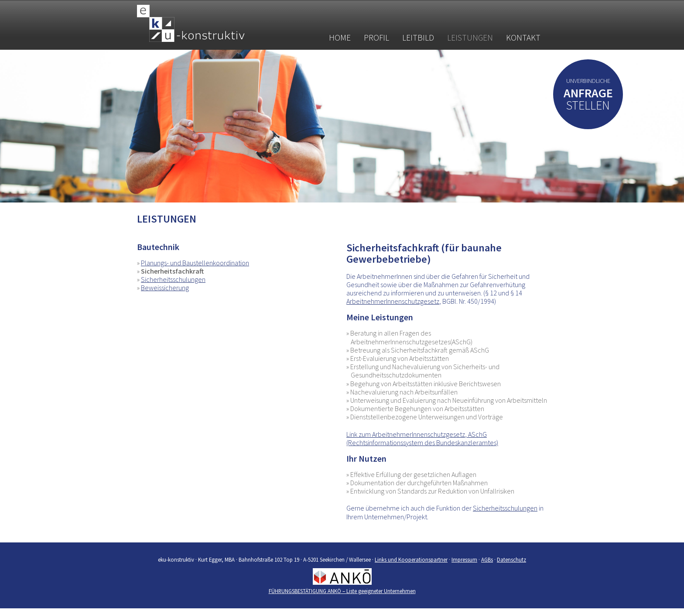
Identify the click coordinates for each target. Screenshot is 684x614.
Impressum (464, 559)
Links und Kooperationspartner (411, 559)
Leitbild (418, 37)
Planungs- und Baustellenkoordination (195, 262)
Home (340, 37)
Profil (376, 37)
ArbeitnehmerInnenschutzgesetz (392, 301)
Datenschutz (511, 559)
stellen (588, 101)
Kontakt (523, 37)
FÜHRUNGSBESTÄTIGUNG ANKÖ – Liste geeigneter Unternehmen (342, 590)
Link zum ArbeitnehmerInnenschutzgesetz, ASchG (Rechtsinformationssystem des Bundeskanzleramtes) (422, 438)
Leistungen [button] (470, 37)
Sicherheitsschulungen (173, 279)
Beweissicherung (165, 287)
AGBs (487, 559)
